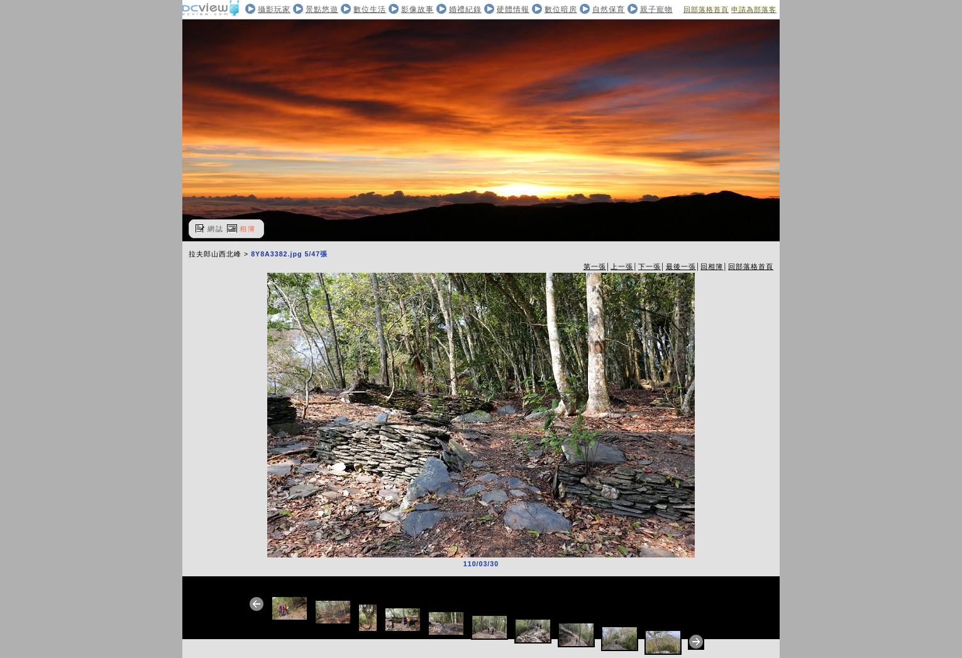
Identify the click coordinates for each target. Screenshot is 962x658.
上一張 (622, 266)
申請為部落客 (754, 9)
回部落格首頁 (706, 9)
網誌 (215, 229)
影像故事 (417, 9)
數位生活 (369, 9)
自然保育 (608, 9)
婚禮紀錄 (465, 9)
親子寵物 (656, 9)
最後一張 (681, 266)
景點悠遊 (322, 9)
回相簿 (711, 266)
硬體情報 (513, 9)
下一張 (649, 266)
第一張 (594, 266)
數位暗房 (561, 9)
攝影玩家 (274, 9)
